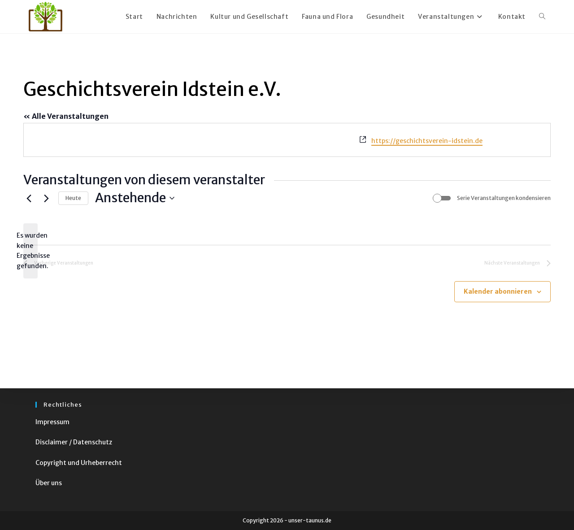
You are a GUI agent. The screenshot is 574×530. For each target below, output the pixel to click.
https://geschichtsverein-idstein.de (427, 141)
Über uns (48, 483)
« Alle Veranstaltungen (66, 116)
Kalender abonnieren (498, 291)
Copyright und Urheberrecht (78, 463)
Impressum (52, 422)
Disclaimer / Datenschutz (73, 442)
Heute (73, 198)
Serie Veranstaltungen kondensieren (504, 198)
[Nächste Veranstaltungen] (46, 198)
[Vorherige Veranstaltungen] (28, 198)
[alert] (30, 250)
